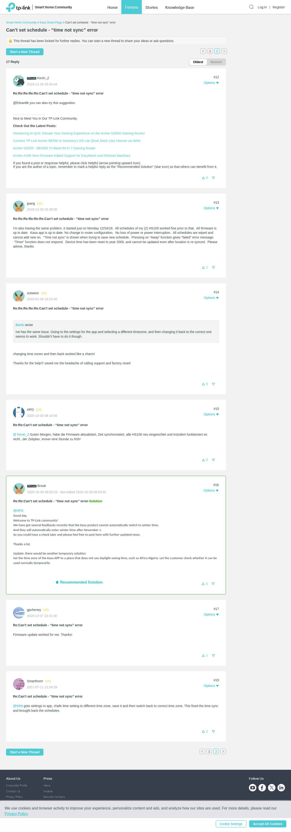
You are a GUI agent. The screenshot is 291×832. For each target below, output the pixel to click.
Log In (262, 7)
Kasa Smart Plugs (51, 22)
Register (279, 7)
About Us (13, 778)
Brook (41, 486)
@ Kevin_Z (21, 434)
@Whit (18, 706)
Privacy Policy (14, 797)
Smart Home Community (21, 22)
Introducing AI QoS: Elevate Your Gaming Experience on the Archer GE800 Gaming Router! (79, 133)
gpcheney (34, 610)
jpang (31, 203)
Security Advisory (54, 797)
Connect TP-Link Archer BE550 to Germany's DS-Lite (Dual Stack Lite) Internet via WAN (76, 141)
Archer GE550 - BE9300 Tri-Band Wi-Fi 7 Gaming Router (54, 148)
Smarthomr (35, 681)
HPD (30, 409)
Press (47, 778)
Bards (20, 325)
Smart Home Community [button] (53, 7)
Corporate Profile (16, 785)
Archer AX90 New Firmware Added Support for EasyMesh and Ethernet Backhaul (71, 155)
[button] (211, 83)
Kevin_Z (43, 78)
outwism (33, 293)
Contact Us (13, 791)
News (46, 785)
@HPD (18, 510)
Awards (48, 791)
